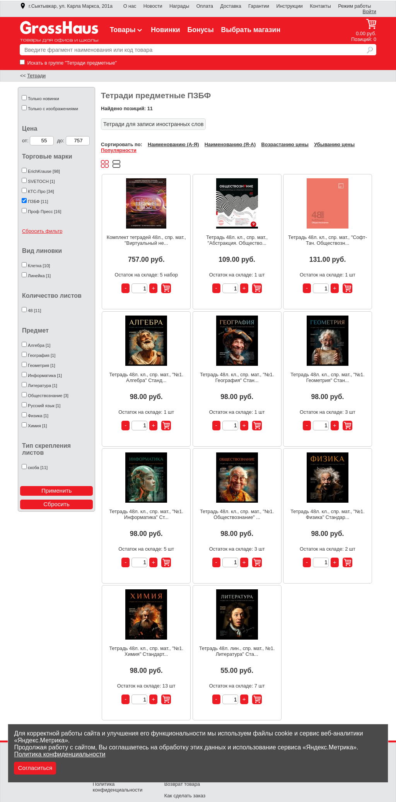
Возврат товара (182, 784)
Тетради (36, 75)
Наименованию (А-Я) (173, 144)
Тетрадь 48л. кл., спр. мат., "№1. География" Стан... (237, 377)
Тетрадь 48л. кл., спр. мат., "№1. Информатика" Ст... (146, 514)
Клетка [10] (39, 265)
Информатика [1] (45, 375)
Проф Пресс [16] (44, 211)
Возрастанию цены (285, 144)
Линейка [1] (39, 275)
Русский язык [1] (44, 405)
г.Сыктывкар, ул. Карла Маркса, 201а (66, 6)
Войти (369, 11)
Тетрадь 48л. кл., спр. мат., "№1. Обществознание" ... (237, 514)
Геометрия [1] (41, 365)
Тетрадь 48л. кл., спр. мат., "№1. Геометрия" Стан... (327, 377)
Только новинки (43, 98)
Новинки (165, 30)
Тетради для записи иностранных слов (153, 124)
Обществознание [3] (48, 395)
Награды (179, 6)
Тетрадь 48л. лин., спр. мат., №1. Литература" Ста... (237, 651)
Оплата (204, 6)
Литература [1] (42, 385)
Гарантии (258, 6)
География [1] (41, 355)
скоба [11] (38, 467)
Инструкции (290, 6)
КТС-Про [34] (41, 191)
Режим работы (354, 6)
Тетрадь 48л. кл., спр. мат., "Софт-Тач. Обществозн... (327, 240)
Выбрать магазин (251, 30)
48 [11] (34, 310)
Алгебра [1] (39, 345)
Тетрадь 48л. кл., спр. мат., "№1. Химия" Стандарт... (146, 651)
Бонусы (200, 30)
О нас (130, 6)
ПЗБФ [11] (38, 201)
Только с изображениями (53, 108)
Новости (152, 6)
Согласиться (35, 767)
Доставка (230, 6)
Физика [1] (38, 415)
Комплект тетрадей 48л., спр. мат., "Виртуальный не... (146, 240)
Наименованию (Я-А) (230, 144)
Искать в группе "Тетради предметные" (68, 63)
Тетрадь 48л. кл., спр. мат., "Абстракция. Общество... (237, 240)
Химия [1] (37, 425)
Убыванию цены (334, 144)
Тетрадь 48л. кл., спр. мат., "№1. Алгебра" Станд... (146, 377)
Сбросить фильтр (42, 231)
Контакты (320, 6)
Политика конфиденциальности (59, 754)
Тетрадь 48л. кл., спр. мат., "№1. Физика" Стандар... (327, 514)
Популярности (119, 150)
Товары (127, 30)
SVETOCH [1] (41, 181)
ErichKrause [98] (44, 171)
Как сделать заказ (184, 796)
